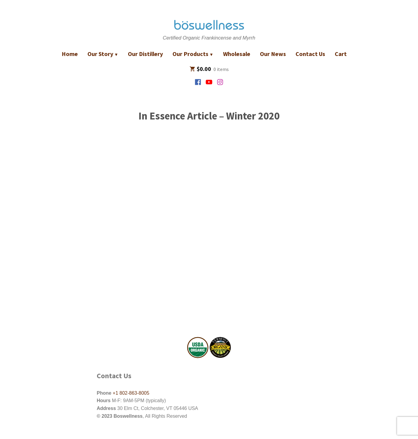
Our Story (100, 53)
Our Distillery (145, 53)
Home (70, 53)
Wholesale (236, 53)
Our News (273, 53)
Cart (341, 53)
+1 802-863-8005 (130, 393)
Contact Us (310, 53)
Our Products (190, 53)
